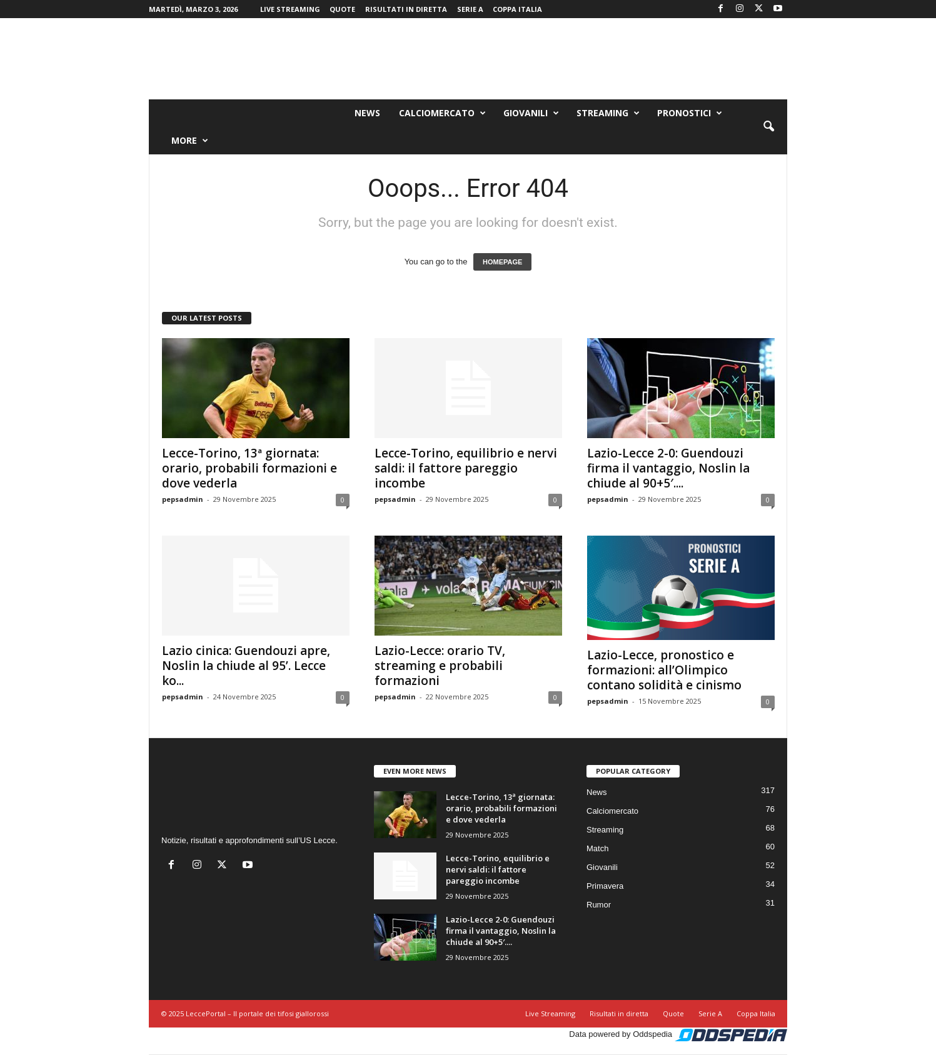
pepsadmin (182, 499)
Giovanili (531, 113)
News (367, 113)
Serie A (470, 9)
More (189, 140)
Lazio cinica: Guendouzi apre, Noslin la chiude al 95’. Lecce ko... (246, 665)
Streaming (608, 113)
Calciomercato (442, 113)
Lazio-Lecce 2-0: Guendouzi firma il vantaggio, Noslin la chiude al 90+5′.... (668, 468)
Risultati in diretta (406, 9)
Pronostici (689, 113)
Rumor (598, 904)
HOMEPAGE (502, 262)
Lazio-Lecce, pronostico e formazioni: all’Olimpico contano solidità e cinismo (664, 670)
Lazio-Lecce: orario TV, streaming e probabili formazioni (440, 665)
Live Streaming (290, 9)
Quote (342, 9)
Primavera (604, 886)
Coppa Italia (517, 9)
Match (597, 848)
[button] (768, 127)
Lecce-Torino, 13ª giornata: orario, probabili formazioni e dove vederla (249, 468)
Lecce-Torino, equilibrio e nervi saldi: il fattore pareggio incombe (466, 468)
